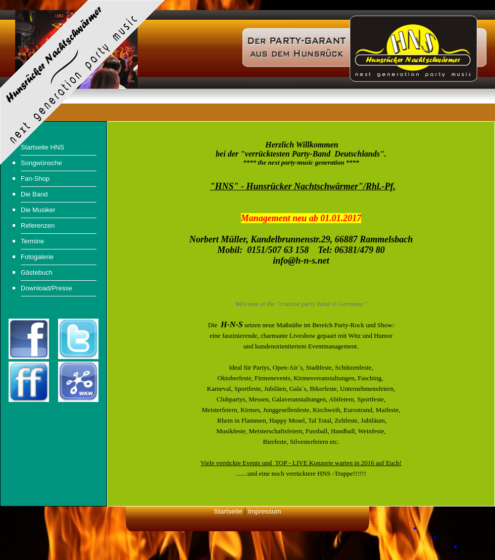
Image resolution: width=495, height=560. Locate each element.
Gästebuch (37, 272)
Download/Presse (46, 288)
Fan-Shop (35, 178)
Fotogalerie (37, 257)
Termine (32, 241)
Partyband (468, 537)
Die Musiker (38, 210)
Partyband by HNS (458, 528)
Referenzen (38, 225)
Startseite (228, 511)
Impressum (264, 511)
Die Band (34, 194)
